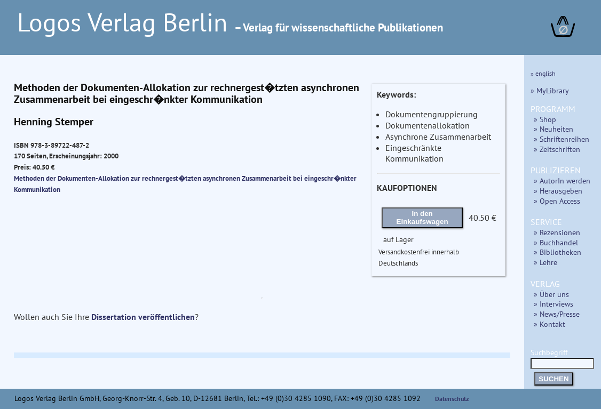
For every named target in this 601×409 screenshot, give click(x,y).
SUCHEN (553, 379)
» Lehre (545, 262)
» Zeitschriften (557, 149)
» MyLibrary (550, 90)
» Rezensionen (557, 232)
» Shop (545, 119)
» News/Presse (557, 314)
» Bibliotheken (557, 252)
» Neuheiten (553, 129)
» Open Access (557, 201)
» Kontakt (549, 324)
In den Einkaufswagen (422, 218)
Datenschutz (452, 399)
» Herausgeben (558, 191)
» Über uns (551, 294)
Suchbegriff (562, 357)
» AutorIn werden (562, 180)
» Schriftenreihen (561, 139)
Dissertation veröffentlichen (143, 316)
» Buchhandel (556, 242)
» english (543, 73)
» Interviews (553, 304)
